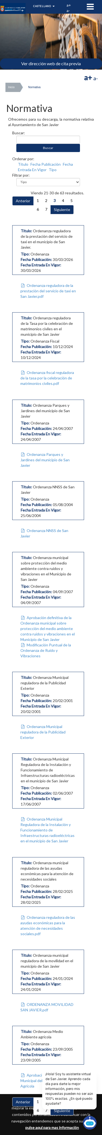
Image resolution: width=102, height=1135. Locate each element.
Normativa (34, 87)
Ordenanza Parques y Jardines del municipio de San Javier (45, 460)
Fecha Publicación (45, 164)
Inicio (11, 87)
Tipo (53, 169)
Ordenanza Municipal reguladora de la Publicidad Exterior (43, 732)
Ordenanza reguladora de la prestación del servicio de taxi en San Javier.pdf (48, 291)
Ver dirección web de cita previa (51, 63)
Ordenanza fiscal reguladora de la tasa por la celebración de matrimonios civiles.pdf (47, 378)
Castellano (44, 6)
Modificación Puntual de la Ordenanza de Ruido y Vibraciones (45, 650)
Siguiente (62, 209)
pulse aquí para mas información (52, 1127)
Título (23, 164)
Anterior (23, 200)
